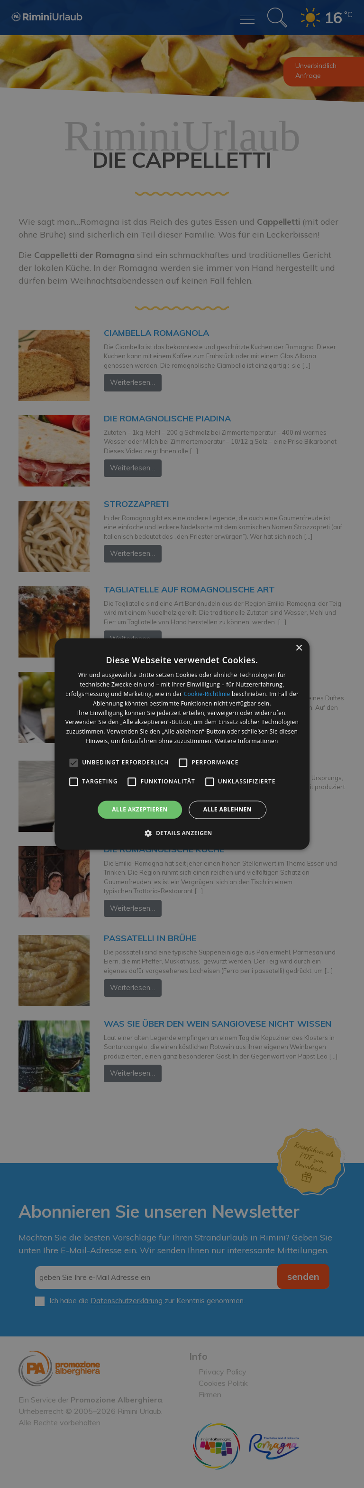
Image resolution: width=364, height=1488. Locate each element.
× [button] (298, 648)
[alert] (182, 744)
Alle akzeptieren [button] (140, 809)
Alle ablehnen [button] (227, 809)
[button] (182, 833)
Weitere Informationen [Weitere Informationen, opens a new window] (246, 741)
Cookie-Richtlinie (207, 694)
